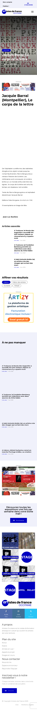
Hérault (17, 285)
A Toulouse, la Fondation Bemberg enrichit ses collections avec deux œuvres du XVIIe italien (24, 248)
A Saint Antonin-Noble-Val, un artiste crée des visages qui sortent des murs (24, 262)
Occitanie (7, 285)
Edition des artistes (19, 282)
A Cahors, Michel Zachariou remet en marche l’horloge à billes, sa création (16, 451)
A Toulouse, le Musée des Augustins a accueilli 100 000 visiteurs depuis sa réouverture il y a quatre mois (24, 234)
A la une (16, 240)
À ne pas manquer (14, 342)
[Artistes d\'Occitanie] (12, 12)
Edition (6, 50)
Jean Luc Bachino (11, 64)
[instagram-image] (10, 540)
